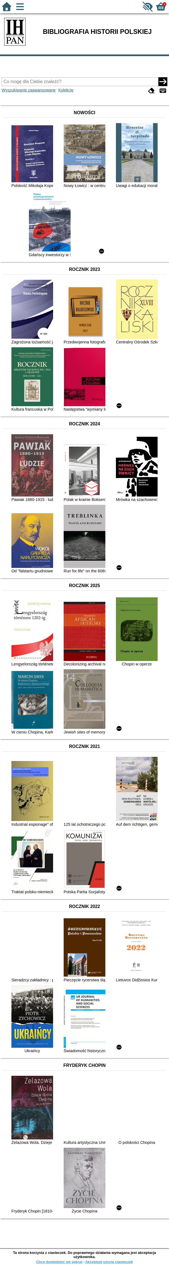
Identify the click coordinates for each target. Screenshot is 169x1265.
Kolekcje (65, 90)
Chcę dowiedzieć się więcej (59, 1262)
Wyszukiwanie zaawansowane (29, 90)
